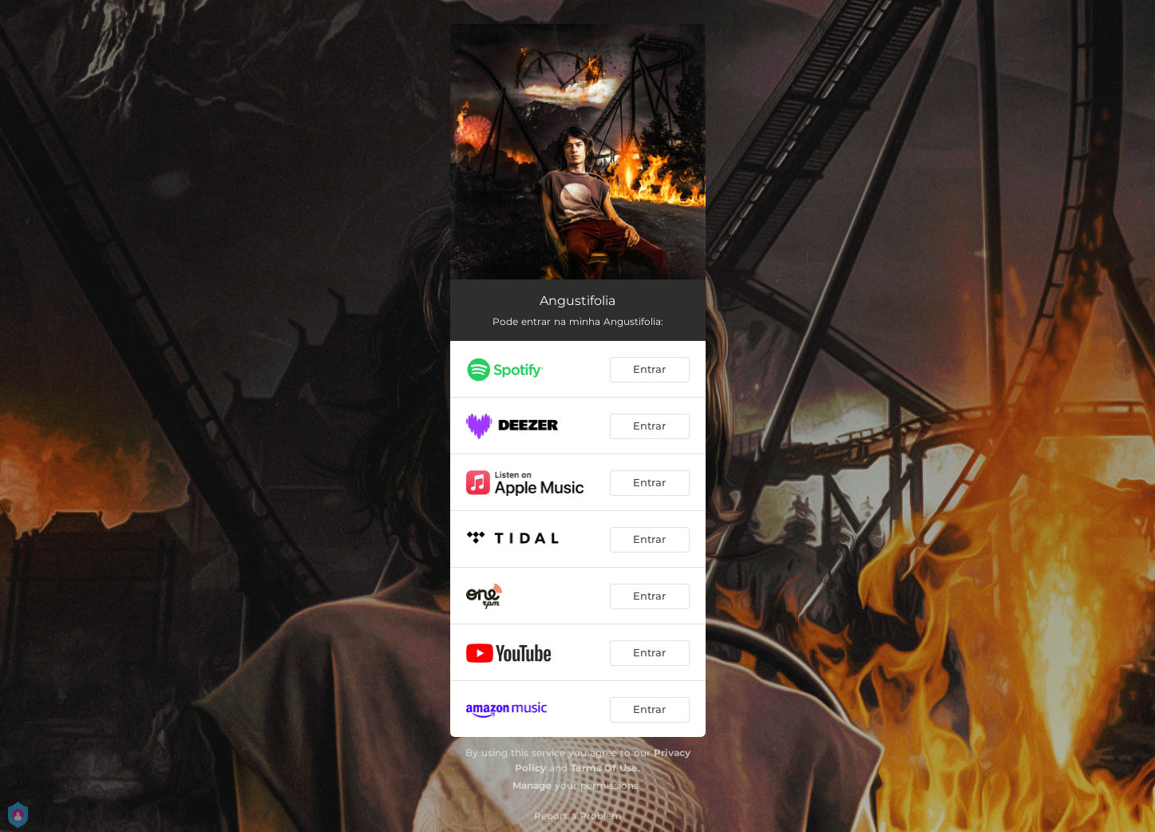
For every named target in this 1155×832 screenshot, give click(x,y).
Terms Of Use (604, 768)
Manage (532, 785)
